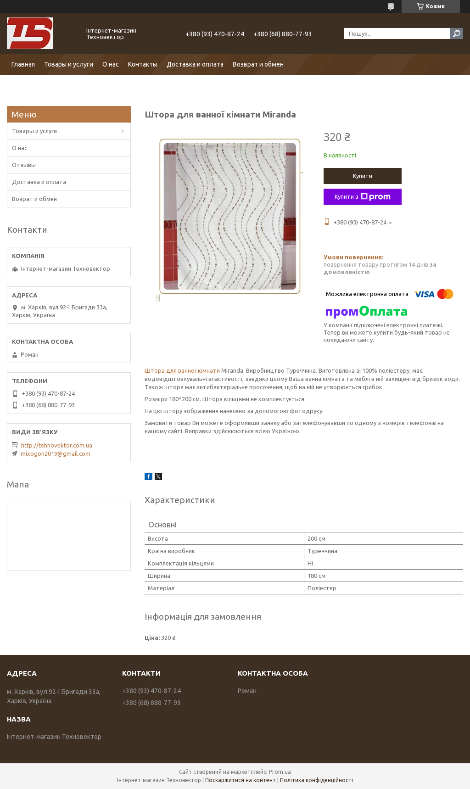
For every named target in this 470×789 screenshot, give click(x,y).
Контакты (142, 64)
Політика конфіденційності (316, 780)
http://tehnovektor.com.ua (56, 445)
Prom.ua (280, 772)
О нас (110, 64)
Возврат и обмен (258, 64)
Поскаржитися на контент (240, 780)
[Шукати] (456, 33)
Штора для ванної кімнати (182, 370)
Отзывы (24, 165)
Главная (23, 64)
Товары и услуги (68, 64)
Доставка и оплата (195, 64)
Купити (362, 176)
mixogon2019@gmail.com (55, 453)
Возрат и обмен (34, 199)
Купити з (363, 197)
